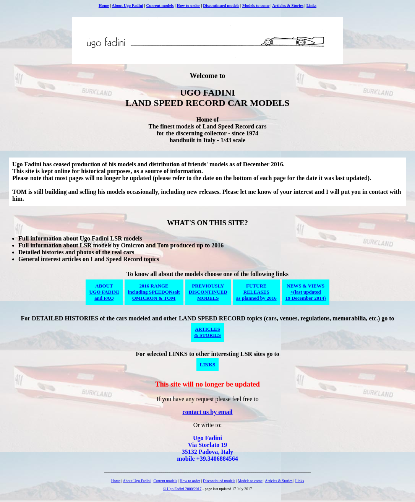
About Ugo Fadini (127, 5)
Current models (159, 5)
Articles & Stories (288, 5)
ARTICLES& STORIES (207, 332)
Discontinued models (221, 5)
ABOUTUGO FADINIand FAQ (104, 292)
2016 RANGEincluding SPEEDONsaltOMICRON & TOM (154, 292)
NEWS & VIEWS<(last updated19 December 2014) (305, 292)
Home (104, 5)
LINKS (207, 364)
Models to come (255, 5)
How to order (188, 5)
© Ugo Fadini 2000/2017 (182, 489)
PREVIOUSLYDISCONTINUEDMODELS (208, 292)
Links (311, 5)
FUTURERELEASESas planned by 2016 (256, 292)
